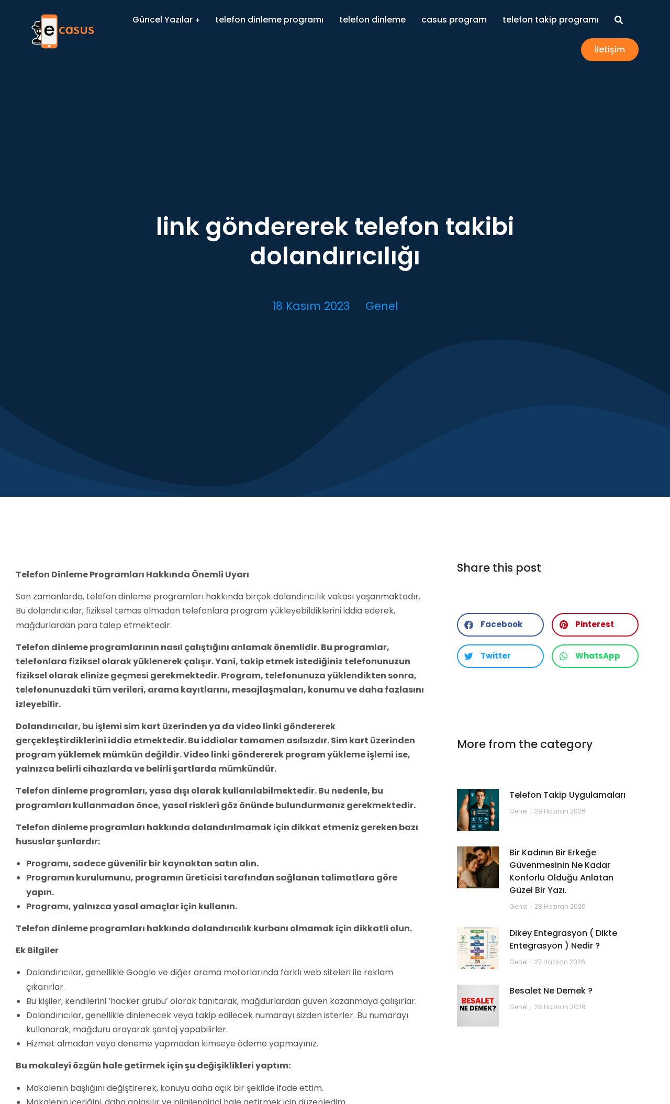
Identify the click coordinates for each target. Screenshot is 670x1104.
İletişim (610, 49)
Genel (381, 306)
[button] (500, 625)
